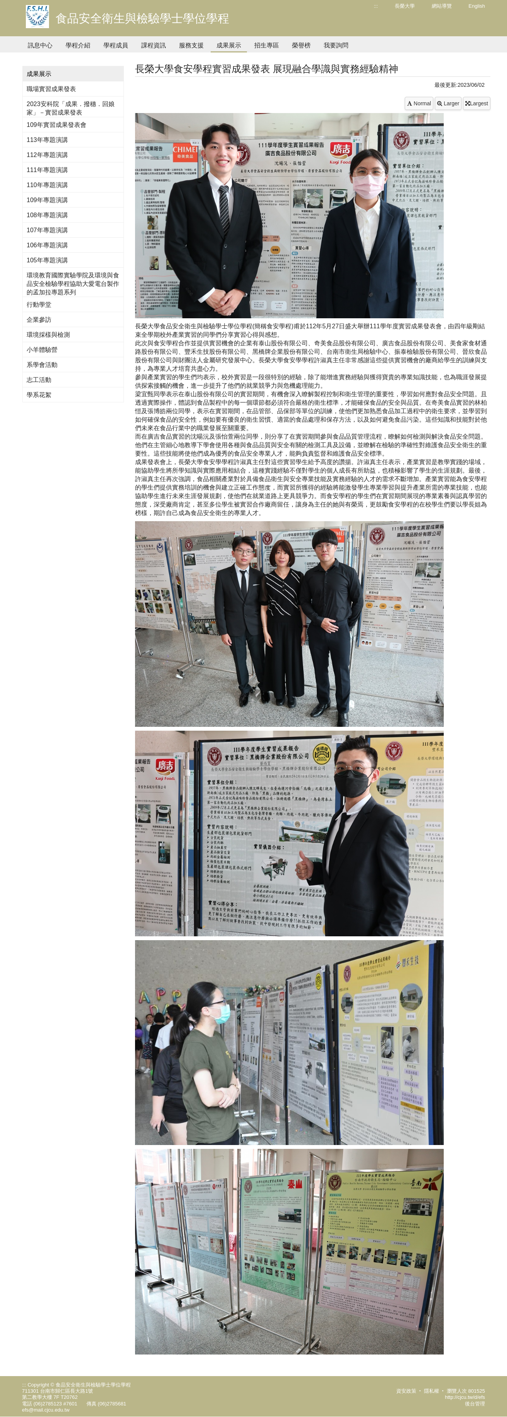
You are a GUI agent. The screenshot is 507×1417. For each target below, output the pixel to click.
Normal (419, 103)
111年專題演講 (47, 170)
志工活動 (39, 380)
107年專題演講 (47, 230)
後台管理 (475, 1404)
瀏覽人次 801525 (466, 1391)
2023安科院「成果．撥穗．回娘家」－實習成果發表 (71, 108)
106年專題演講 (47, 245)
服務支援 (191, 45)
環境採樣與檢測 (48, 334)
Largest (476, 103)
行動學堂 (39, 304)
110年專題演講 (47, 185)
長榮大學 (405, 6)
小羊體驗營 (42, 349)
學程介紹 (78, 45)
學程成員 (115, 45)
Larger (448, 103)
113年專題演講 (47, 140)
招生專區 (266, 45)
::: (376, 6)
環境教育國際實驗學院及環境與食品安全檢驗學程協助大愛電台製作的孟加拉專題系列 (73, 284)
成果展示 (228, 45)
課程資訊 (153, 45)
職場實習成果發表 (51, 89)
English (476, 6)
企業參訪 (39, 319)
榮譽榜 (301, 45)
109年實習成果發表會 (56, 125)
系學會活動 (42, 364)
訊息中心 (40, 45)
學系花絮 (39, 395)
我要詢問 (336, 45)
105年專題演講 (47, 260)
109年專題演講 (47, 200)
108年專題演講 (47, 215)
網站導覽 (442, 6)
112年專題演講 (47, 155)
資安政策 (406, 1391)
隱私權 (431, 1391)
